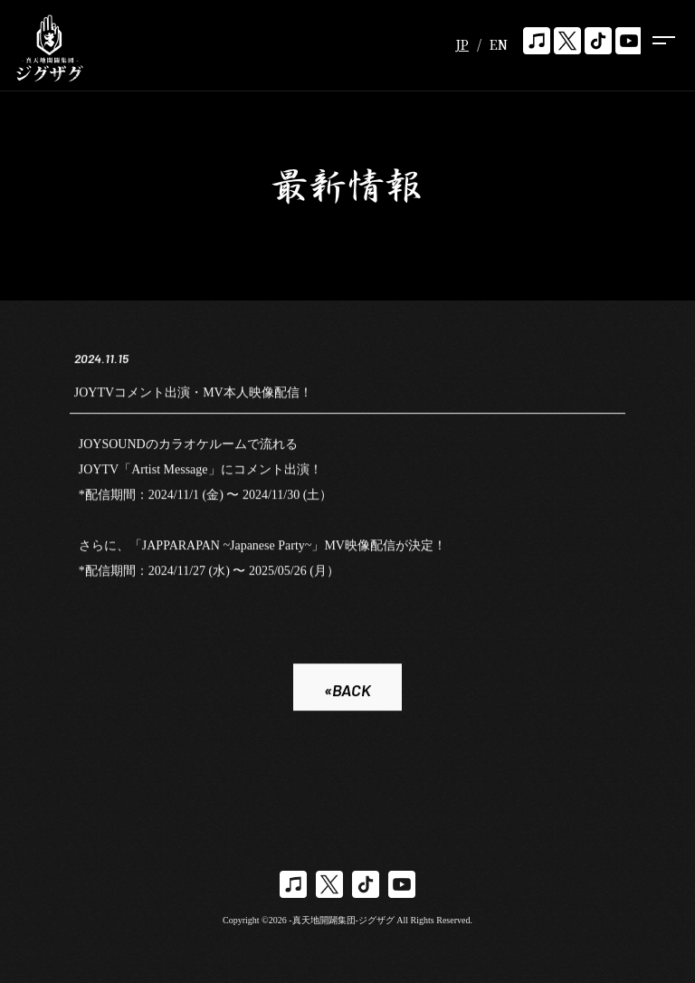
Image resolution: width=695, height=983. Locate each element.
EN (499, 44)
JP (462, 44)
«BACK (347, 691)
